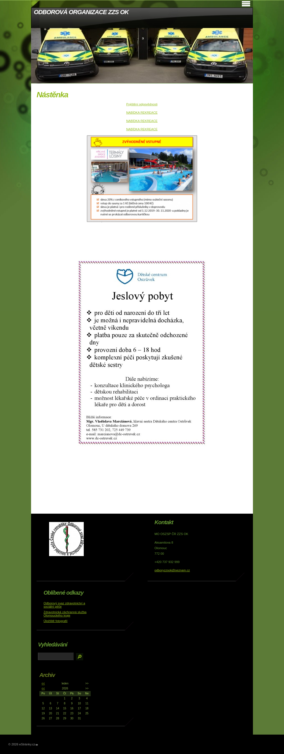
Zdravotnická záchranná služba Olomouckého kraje (65, 613)
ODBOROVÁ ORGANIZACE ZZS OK (81, 12)
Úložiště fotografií (55, 621)
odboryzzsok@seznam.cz (172, 570)
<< (43, 683)
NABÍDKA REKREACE (142, 112)
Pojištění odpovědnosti (142, 104)
